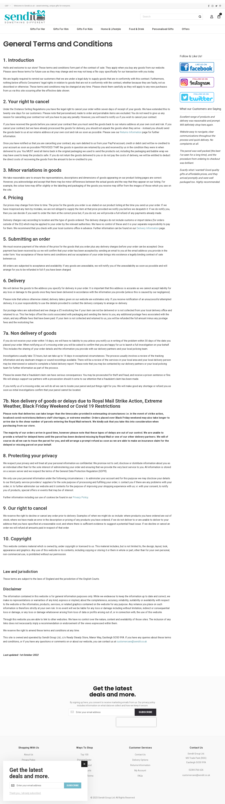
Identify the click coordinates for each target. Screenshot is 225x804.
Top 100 (84, 754)
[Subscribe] (145, 712)
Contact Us (140, 754)
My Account (140, 770)
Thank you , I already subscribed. (25, 793)
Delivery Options (140, 760)
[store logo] (25, 16)
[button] (7, 6)
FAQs (140, 776)
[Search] (200, 17)
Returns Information (131, 132)
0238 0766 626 (196, 770)
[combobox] (171, 17)
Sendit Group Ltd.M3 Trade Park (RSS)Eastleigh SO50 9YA (196, 758)
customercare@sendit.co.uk (132, 641)
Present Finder (84, 760)
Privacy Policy (80, 497)
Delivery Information (148, 228)
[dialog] (45, 781)
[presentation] (136, 722)
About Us (28, 754)
